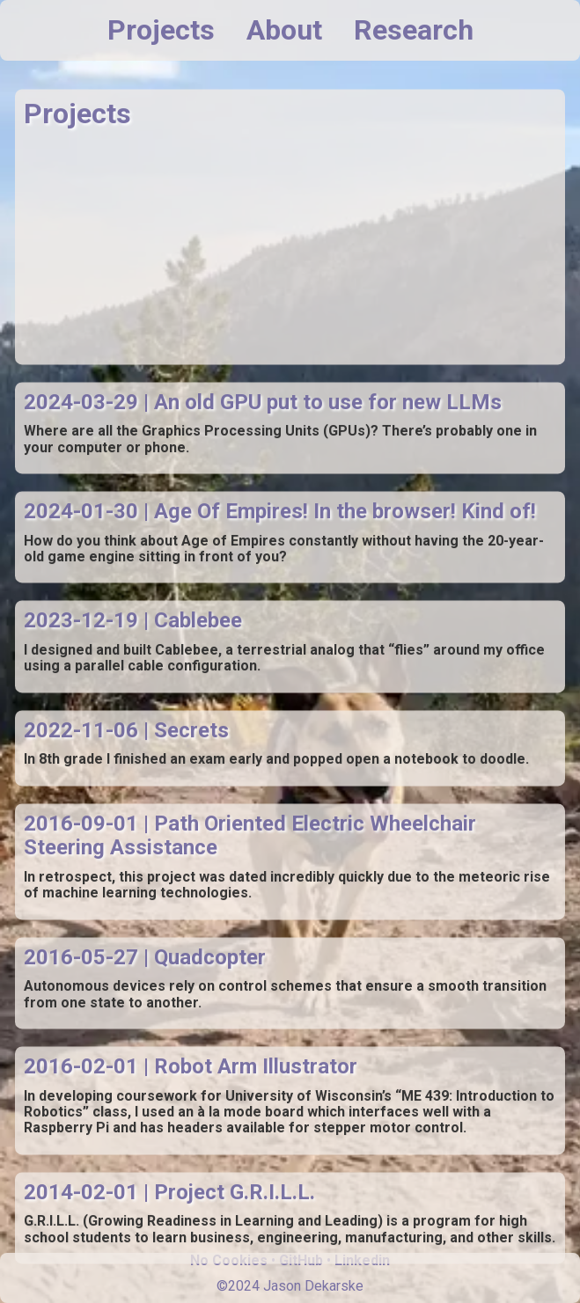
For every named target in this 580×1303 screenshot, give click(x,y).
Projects (161, 30)
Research (414, 30)
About (284, 30)
